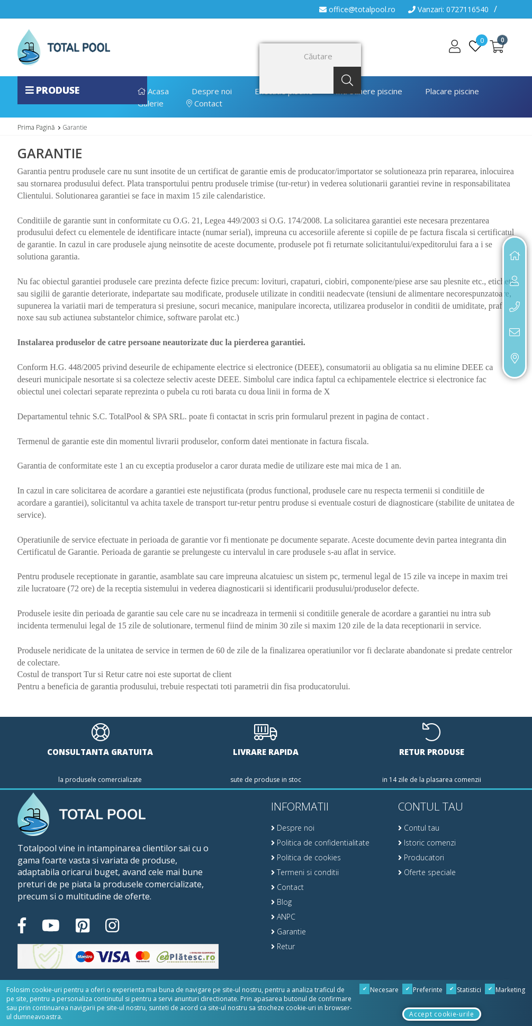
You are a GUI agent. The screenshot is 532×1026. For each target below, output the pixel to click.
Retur (283, 946)
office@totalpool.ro (357, 9)
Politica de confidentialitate (320, 843)
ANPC (283, 917)
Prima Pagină (36, 127)
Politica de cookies (306, 857)
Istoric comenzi (427, 843)
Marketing (505, 989)
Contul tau (418, 828)
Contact (204, 103)
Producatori (421, 857)
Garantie (74, 127)
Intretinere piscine (369, 91)
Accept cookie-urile (441, 1014)
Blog (281, 902)
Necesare (379, 989)
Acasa (153, 91)
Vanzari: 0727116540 (448, 9)
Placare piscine (452, 91)
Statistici (464, 989)
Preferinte (423, 989)
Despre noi (212, 91)
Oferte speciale (427, 872)
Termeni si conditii (305, 872)
